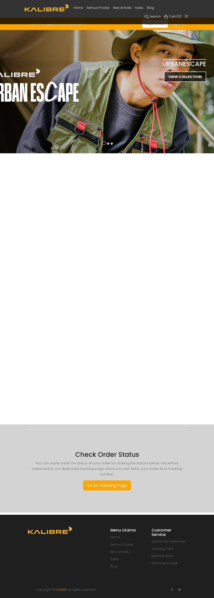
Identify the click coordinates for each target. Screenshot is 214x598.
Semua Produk (121, 544)
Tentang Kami (162, 548)
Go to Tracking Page (107, 485)
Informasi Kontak (165, 563)
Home (115, 537)
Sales (114, 559)
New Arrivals (119, 552)
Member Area (162, 556)
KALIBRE (61, 589)
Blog (113, 566)
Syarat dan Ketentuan (169, 541)
